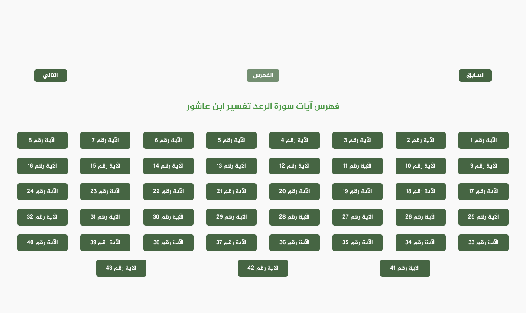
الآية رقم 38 (168, 243)
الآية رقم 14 (168, 166)
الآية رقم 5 (231, 140)
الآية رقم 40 (42, 243)
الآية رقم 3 (357, 140)
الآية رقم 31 (105, 217)
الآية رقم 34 (420, 243)
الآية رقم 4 (294, 140)
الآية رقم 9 (483, 166)
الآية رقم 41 (405, 268)
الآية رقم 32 (42, 217)
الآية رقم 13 (231, 166)
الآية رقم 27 (357, 217)
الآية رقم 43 (121, 268)
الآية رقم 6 (168, 140)
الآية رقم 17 (483, 192)
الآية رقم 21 (232, 192)
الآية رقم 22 (168, 192)
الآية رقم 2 (421, 140)
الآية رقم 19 (357, 192)
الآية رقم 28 (294, 217)
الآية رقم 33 (483, 243)
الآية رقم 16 (42, 166)
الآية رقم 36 (294, 243)
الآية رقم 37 (231, 243)
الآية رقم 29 (231, 217)
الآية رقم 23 (105, 192)
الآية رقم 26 (420, 217)
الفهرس (263, 76)
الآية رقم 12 (294, 166)
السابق (475, 76)
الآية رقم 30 (168, 217)
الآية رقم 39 (105, 243)
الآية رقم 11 (357, 166)
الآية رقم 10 (420, 166)
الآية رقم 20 (294, 192)
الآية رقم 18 (420, 192)
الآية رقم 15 (105, 166)
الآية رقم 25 (483, 217)
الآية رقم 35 (357, 243)
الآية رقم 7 (105, 140)
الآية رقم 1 (484, 140)
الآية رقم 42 (263, 268)
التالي (50, 76)
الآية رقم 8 (42, 140)
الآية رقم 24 (42, 192)
